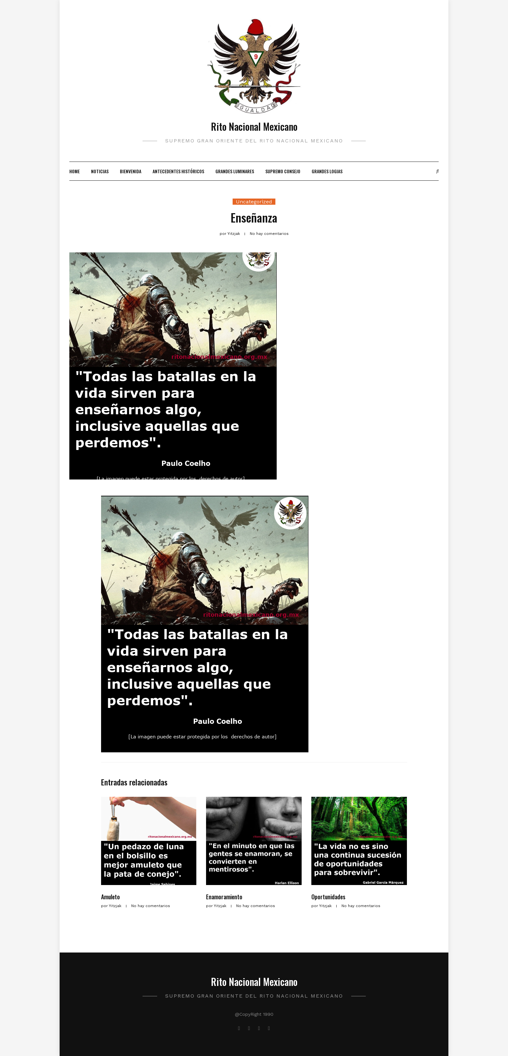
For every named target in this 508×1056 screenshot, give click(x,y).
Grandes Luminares (234, 171)
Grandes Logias (327, 171)
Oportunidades (328, 896)
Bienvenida (130, 171)
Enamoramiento (224, 896)
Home (74, 171)
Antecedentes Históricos (178, 171)
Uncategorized (254, 202)
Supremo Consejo (282, 171)
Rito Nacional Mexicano (254, 126)
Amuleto (110, 896)
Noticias (100, 171)
